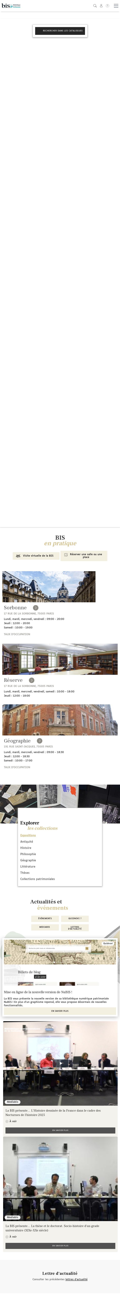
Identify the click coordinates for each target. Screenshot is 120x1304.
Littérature (27, 866)
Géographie (28, 860)
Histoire (25, 848)
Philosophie (28, 854)
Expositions (28, 835)
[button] (95, 5)
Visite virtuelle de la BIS (34, 556)
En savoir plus (60, 1011)
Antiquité (26, 841)
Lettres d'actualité (75, 928)
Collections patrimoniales (37, 879)
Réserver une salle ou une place (82, 556)
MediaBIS (45, 927)
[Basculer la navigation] (116, 6)
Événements (45, 919)
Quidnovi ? (75, 919)
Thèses (25, 873)
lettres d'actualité (76, 1279)
